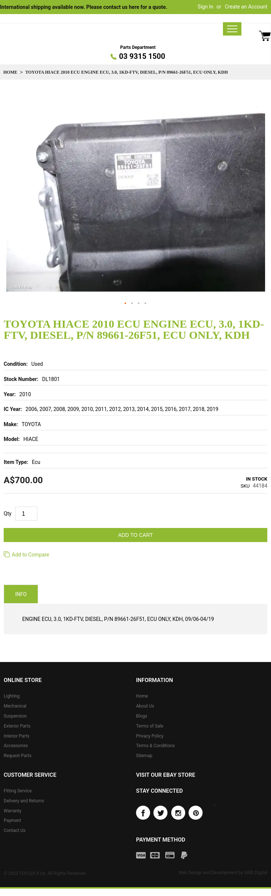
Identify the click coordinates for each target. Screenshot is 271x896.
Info (21, 595)
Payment (12, 820)
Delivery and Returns (24, 800)
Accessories (16, 745)
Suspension (15, 716)
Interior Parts (17, 736)
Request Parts (17, 755)
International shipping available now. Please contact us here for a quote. (83, 7)
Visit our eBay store (165, 775)
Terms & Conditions (155, 745)
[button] (125, 303)
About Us (145, 706)
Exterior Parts (17, 726)
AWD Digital (255, 872)
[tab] (21, 594)
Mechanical (15, 706)
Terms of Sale (149, 726)
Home (10, 72)
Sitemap (144, 755)
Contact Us (15, 830)
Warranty (12, 810)
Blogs (141, 716)
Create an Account (246, 7)
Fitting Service (18, 790)
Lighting (12, 696)
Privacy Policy (149, 736)
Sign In (205, 7)
